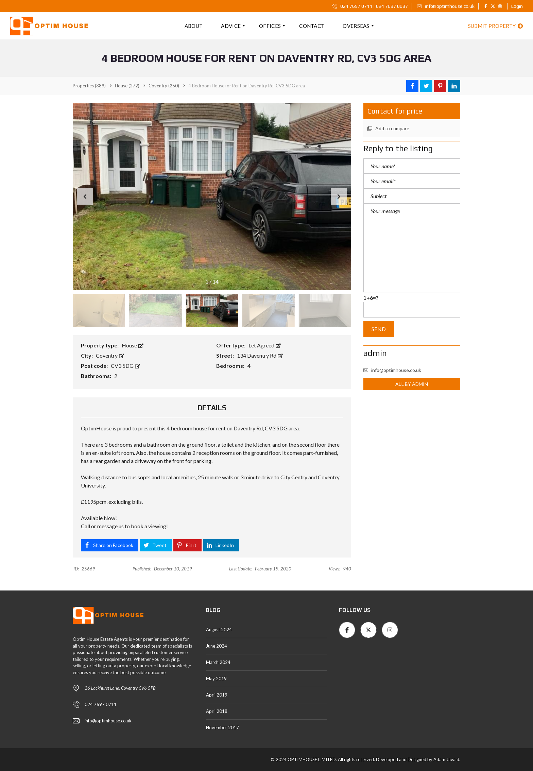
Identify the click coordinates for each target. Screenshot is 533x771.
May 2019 (216, 678)
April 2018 (216, 711)
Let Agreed (264, 345)
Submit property (495, 26)
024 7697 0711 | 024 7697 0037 (370, 6)
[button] (339, 196)
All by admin (411, 384)
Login (517, 6)
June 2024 (216, 646)
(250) (164, 85)
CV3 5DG (125, 365)
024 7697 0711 (101, 704)
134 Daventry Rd (260, 355)
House (132, 345)
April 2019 (216, 695)
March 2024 (218, 662)
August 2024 (219, 629)
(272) (127, 85)
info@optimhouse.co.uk (446, 6)
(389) (89, 85)
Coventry (110, 355)
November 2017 (222, 727)
